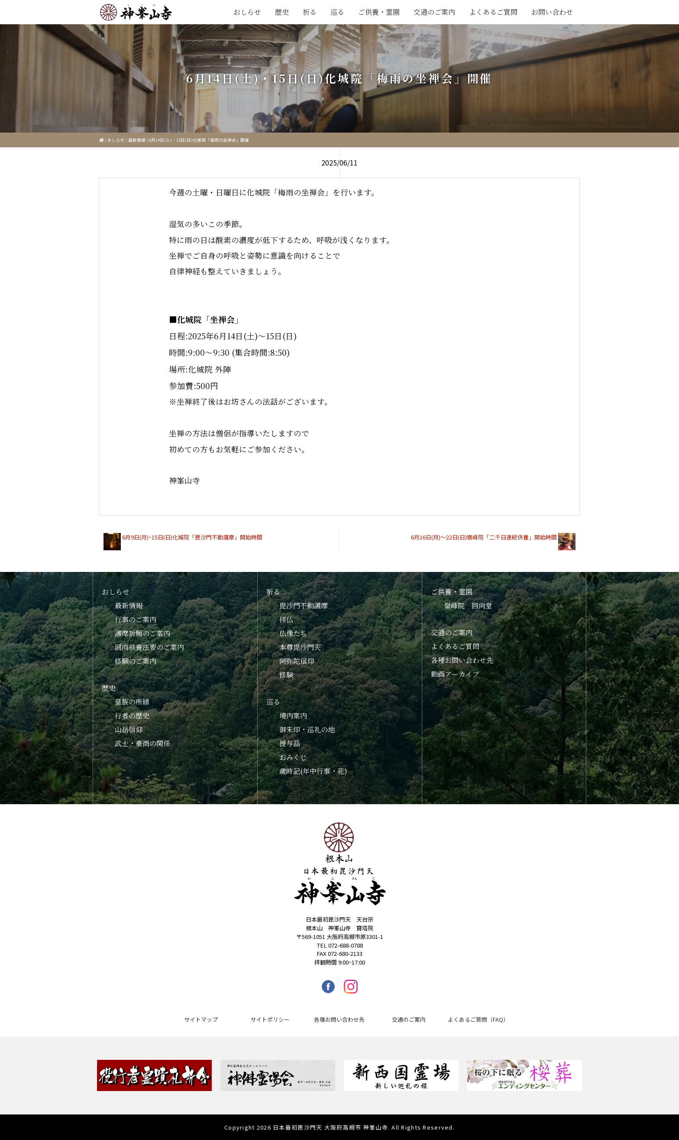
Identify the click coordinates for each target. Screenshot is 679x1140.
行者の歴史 (132, 716)
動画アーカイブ (455, 674)
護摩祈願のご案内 (142, 633)
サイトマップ (201, 1019)
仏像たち (293, 633)
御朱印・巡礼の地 (307, 729)
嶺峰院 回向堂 (468, 606)
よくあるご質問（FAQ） (478, 1019)
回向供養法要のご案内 (149, 647)
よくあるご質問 (493, 12)
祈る (310, 12)
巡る (337, 12)
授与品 (289, 743)
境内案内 (293, 716)
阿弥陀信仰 (296, 661)
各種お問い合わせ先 (462, 660)
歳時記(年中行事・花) (313, 771)
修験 (286, 675)
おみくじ (293, 757)
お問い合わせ (552, 12)
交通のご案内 (434, 12)
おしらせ (247, 12)
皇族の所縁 (132, 702)
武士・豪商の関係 (142, 743)
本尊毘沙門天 (300, 647)
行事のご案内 (135, 619)
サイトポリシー (270, 1019)
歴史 (282, 12)
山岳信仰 (128, 729)
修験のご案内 (135, 661)
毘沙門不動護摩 (303, 606)
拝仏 (286, 619)
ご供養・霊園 (379, 12)
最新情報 (137, 140)
